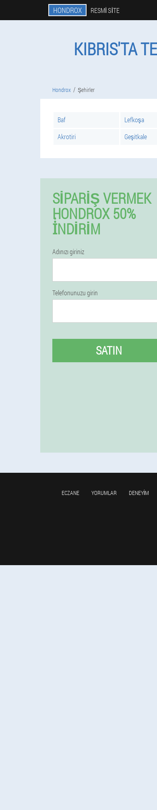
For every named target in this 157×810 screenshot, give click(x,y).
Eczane (70, 493)
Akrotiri (67, 136)
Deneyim (139, 493)
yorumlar (104, 493)
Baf (62, 119)
